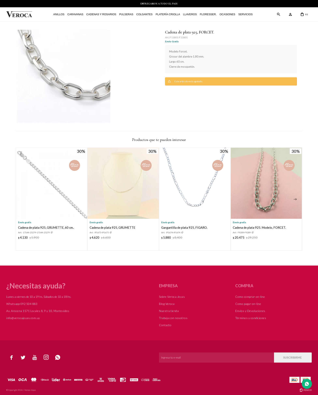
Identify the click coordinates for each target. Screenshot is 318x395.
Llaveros (190, 14)
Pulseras (126, 14)
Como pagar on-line (248, 303)
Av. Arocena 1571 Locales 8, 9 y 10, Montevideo (37, 311)
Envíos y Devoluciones (250, 311)
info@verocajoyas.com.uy (23, 318)
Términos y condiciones (250, 318)
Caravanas (75, 14)
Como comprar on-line (250, 296)
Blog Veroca (167, 303)
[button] (295, 199)
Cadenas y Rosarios (101, 14)
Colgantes (144, 14)
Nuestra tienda (169, 311)
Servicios (245, 14)
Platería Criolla (167, 14)
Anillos (58, 14)
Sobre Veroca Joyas (172, 296)
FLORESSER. (208, 14)
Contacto (165, 325)
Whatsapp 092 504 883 (21, 303)
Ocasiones (227, 14)
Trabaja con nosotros (173, 318)
